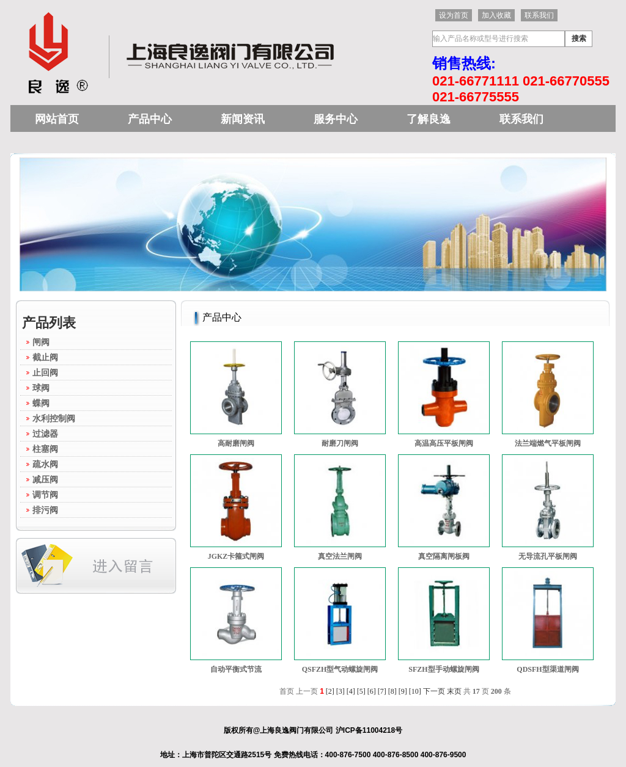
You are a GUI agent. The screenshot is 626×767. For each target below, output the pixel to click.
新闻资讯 (243, 119)
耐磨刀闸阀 (340, 443)
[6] (371, 691)
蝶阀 (41, 403)
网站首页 (57, 119)
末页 (454, 691)
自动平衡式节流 (236, 669)
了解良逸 (429, 119)
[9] (403, 691)
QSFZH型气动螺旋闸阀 (340, 669)
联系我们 (521, 119)
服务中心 (336, 119)
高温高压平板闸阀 (443, 443)
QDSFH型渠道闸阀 (547, 669)
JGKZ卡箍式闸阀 (236, 556)
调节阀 (45, 495)
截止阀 (45, 357)
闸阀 (41, 342)
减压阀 (45, 479)
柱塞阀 (45, 449)
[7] (382, 691)
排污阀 (45, 510)
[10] (415, 691)
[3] (340, 691)
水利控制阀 (53, 418)
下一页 (434, 691)
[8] (392, 691)
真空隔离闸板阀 (444, 556)
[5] (361, 691)
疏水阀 (45, 464)
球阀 (41, 388)
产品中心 (150, 119)
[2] (330, 691)
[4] (351, 691)
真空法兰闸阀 (340, 556)
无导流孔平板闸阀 (547, 556)
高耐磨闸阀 (236, 443)
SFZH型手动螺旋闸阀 (443, 669)
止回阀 (45, 372)
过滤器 (45, 433)
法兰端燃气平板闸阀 (548, 443)
